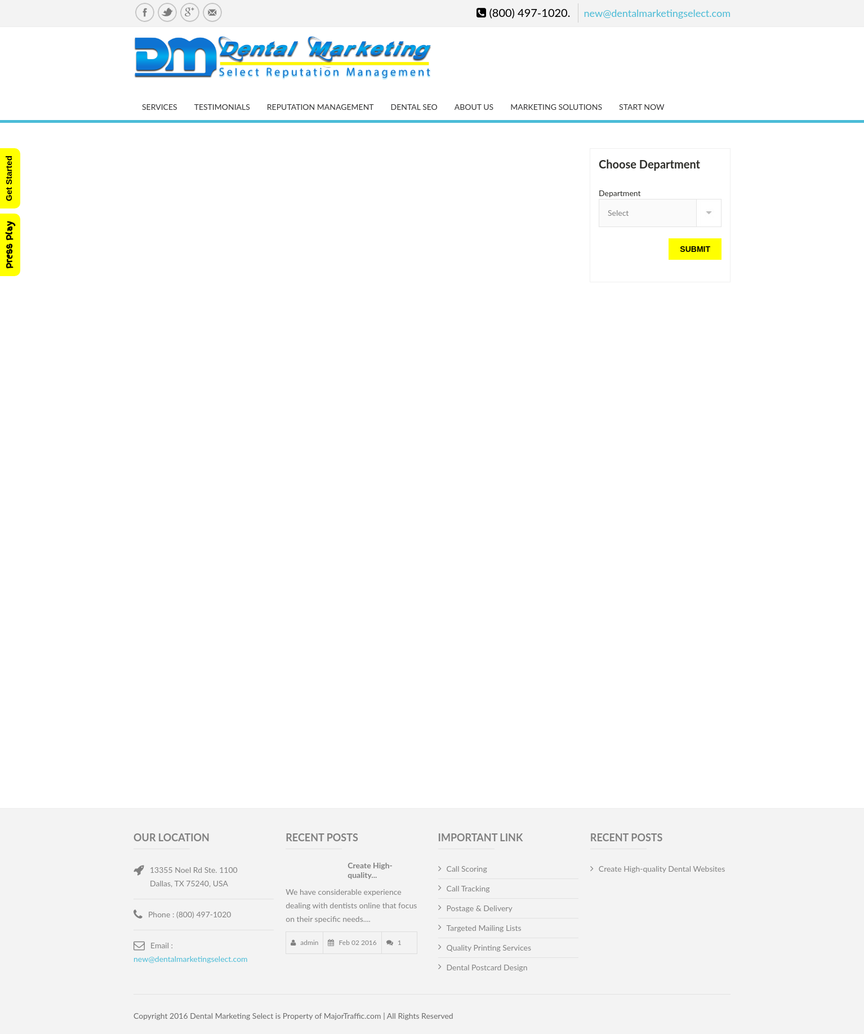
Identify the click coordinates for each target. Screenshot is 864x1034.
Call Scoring (467, 868)
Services (159, 107)
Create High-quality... (370, 870)
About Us (474, 107)
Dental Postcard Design (487, 967)
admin (308, 942)
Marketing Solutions (556, 107)
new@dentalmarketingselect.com (657, 13)
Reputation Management (320, 107)
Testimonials (222, 107)
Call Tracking (468, 888)
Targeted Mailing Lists (484, 928)
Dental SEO (414, 107)
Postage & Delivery (480, 908)
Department (620, 193)
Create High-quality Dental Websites (662, 868)
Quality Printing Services (489, 947)
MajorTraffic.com (352, 1015)
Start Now (641, 107)
